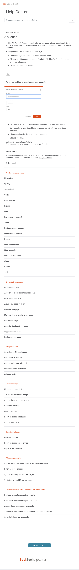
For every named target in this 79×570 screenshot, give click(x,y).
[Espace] (7, 206)
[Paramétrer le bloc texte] (14, 358)
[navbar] (73, 3)
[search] (72, 20)
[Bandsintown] (9, 200)
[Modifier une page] (11, 287)
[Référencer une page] (12, 298)
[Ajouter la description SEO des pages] (19, 474)
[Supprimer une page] (12, 332)
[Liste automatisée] (11, 245)
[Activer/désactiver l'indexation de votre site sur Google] (26, 463)
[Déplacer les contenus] (13, 448)
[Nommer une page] (11, 309)
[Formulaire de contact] (13, 217)
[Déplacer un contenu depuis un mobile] (19, 495)
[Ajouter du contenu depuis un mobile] (19, 506)
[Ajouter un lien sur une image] (16, 395)
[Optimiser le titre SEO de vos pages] (18, 480)
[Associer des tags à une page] (16, 326)
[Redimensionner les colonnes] (16, 443)
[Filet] (6, 211)
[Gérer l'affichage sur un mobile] (16, 517)
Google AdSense (45, 158)
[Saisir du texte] (10, 374)
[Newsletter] (8, 178)
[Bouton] (7, 267)
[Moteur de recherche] (12, 256)
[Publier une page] (11, 320)
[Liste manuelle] (10, 250)
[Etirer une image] (10, 411)
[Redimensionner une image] (15, 417)
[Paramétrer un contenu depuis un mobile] (20, 501)
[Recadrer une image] (12, 406)
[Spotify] (7, 184)
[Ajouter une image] (11, 422)
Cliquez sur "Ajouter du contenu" (23, 59)
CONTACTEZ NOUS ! (39, 545)
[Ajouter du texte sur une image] (16, 400)
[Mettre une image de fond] (14, 389)
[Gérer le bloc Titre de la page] (15, 352)
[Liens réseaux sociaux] (13, 234)
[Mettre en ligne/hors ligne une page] (18, 315)
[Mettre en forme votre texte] (15, 369)
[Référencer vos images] (13, 469)
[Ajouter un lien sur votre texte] (16, 363)
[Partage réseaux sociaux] (14, 228)
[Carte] (6, 195)
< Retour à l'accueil (12, 32)
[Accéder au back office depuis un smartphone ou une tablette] (29, 512)
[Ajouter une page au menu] (14, 304)
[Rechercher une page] (12, 337)
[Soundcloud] (9, 189)
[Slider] (6, 261)
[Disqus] (7, 239)
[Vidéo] (6, 272)
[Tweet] (6, 222)
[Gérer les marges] (11, 437)
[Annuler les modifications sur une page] (20, 293)
